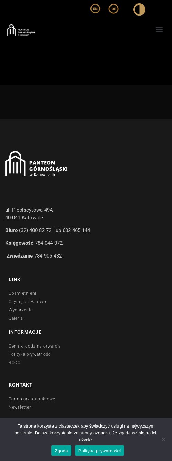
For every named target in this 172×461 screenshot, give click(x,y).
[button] (159, 29)
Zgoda (61, 450)
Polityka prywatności (99, 450)
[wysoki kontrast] (139, 10)
